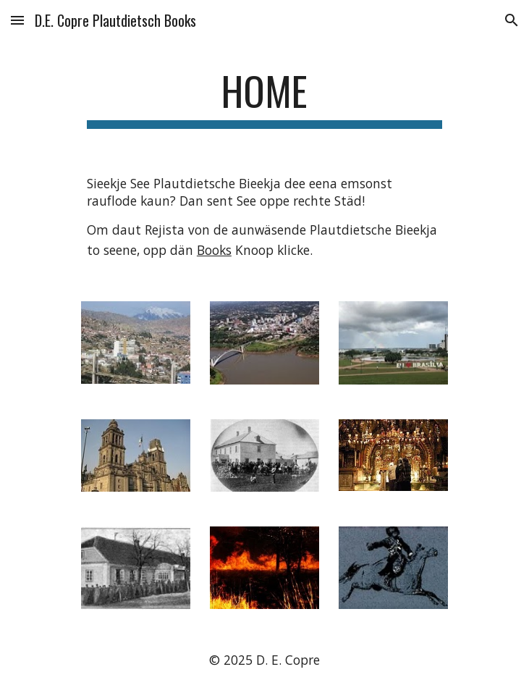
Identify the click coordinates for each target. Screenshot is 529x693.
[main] (264, 98)
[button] (17, 20)
